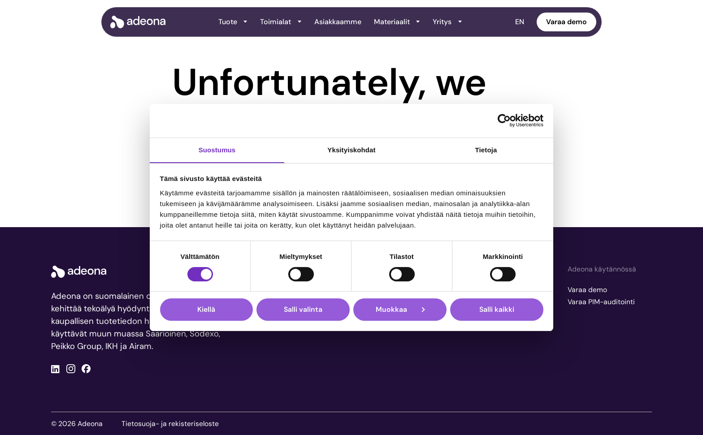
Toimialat (280, 21)
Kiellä (206, 309)
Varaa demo (566, 21)
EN (519, 21)
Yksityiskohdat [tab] (351, 150)
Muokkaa (400, 309)
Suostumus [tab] (217, 150)
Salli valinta (303, 309)
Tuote (232, 21)
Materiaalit (397, 21)
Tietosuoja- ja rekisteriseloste (170, 423)
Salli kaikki (496, 309)
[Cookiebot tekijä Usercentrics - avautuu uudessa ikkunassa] (504, 120)
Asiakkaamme (337, 21)
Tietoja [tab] (486, 150)
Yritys (447, 21)
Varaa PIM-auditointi (601, 301)
